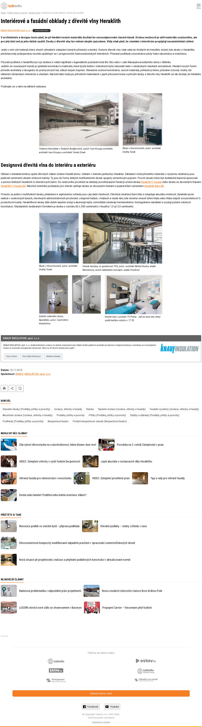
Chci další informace (31, 356)
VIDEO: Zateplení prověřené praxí (111, 478)
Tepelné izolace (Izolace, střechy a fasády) (122, 409)
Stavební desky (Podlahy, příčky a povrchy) (26, 409)
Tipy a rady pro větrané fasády (167, 478)
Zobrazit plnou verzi (101, 693)
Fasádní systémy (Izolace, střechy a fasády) (174, 409)
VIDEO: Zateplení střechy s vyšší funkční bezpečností (49, 461)
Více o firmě (11, 356)
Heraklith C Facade (151, 182)
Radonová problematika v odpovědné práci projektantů (50, 590)
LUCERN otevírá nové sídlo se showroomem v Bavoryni (50, 607)
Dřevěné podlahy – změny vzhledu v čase (123, 526)
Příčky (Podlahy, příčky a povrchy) (107, 415)
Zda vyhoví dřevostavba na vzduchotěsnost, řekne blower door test (57, 444)
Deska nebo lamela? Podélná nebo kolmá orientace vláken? (52, 495)
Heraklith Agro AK (154, 186)
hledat (20, 388)
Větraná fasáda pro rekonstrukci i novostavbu (45, 478)
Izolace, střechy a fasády (68, 409)
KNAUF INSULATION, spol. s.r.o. (15, 30)
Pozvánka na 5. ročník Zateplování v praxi (140, 444)
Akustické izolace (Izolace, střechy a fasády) (28, 415)
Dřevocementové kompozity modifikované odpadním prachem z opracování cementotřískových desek (77, 543)
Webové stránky (53, 356)
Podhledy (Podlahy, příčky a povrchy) (23, 421)
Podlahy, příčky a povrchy (17, 13)
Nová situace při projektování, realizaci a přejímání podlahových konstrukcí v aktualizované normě (74, 559)
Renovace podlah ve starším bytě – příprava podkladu (49, 526)
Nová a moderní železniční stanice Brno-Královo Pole (132, 590)
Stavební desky (35, 13)
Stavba (3, 13)
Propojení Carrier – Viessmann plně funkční (127, 607)
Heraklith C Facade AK (13, 186)
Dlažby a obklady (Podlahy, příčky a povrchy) (154, 415)
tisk (4, 388)
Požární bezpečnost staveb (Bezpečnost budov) (100, 421)
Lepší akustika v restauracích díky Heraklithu (126, 461)
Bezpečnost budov (58, 421)
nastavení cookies (101, 722)
